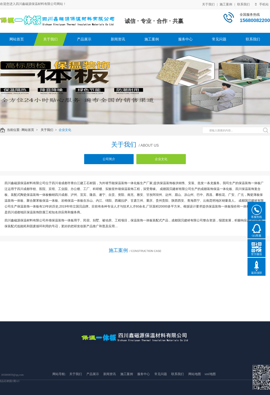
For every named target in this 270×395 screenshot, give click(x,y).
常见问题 (219, 39)
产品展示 (84, 39)
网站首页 (16, 39)
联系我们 (243, 4)
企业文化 (67, 130)
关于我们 (208, 4)
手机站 (262, 4)
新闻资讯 (118, 39)
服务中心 (185, 39)
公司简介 (109, 159)
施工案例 (226, 4)
